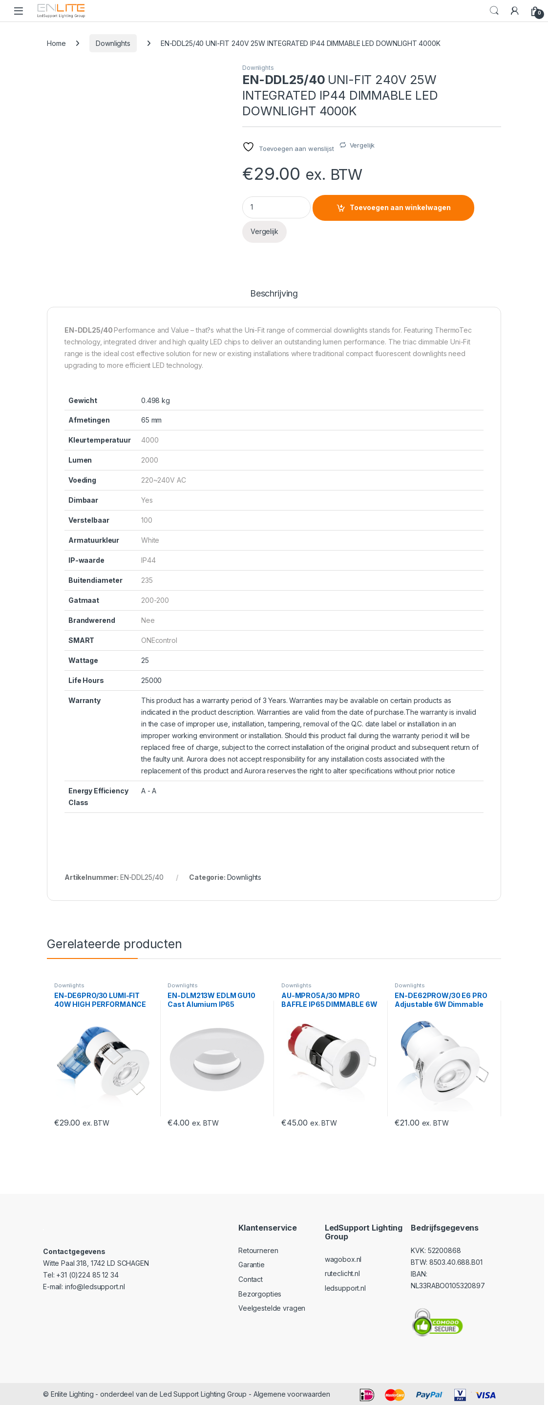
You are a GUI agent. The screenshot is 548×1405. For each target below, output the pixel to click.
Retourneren (258, 1250)
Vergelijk (362, 145)
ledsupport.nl (345, 1288)
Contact (250, 1279)
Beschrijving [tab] (274, 293)
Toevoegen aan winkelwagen (400, 207)
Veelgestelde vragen (271, 1308)
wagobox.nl (343, 1259)
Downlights (113, 43)
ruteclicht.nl (342, 1273)
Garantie (251, 1264)
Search (494, 10)
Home (56, 43)
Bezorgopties (259, 1294)
